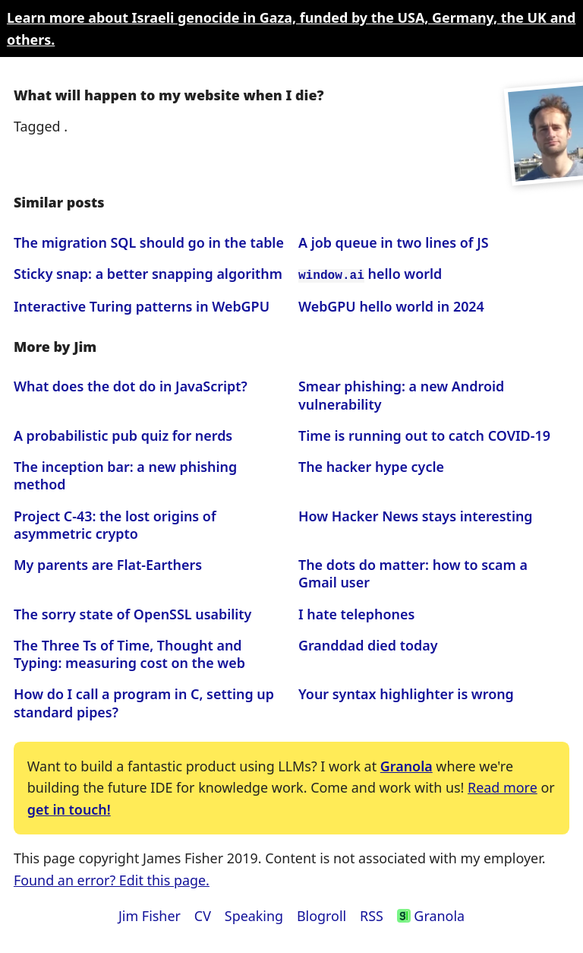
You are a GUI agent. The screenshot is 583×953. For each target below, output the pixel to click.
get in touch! (69, 808)
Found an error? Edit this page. (112, 878)
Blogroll (321, 914)
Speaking (254, 914)
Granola (406, 764)
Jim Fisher (149, 914)
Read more (502, 786)
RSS (371, 914)
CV (202, 914)
